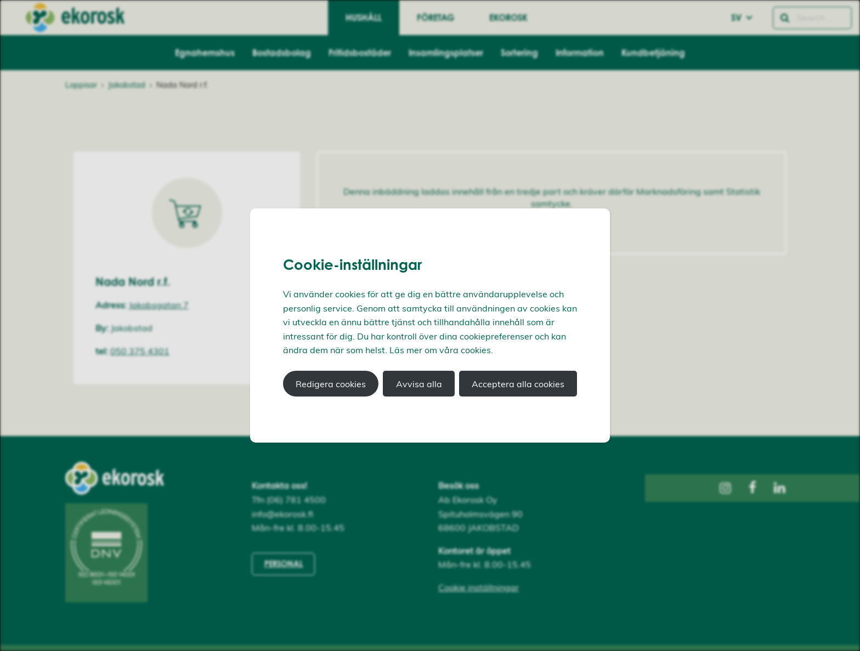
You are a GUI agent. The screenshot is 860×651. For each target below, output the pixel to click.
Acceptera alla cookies (518, 383)
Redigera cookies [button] (331, 383)
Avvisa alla (419, 383)
